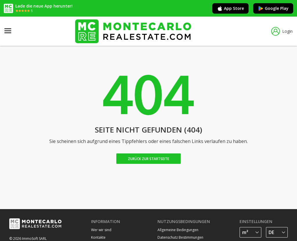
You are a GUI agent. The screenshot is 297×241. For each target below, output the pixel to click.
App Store (230, 8)
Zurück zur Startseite (148, 158)
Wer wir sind (101, 229)
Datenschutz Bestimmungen (180, 237)
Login (282, 31)
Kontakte (98, 237)
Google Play (273, 8)
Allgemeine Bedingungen (177, 229)
